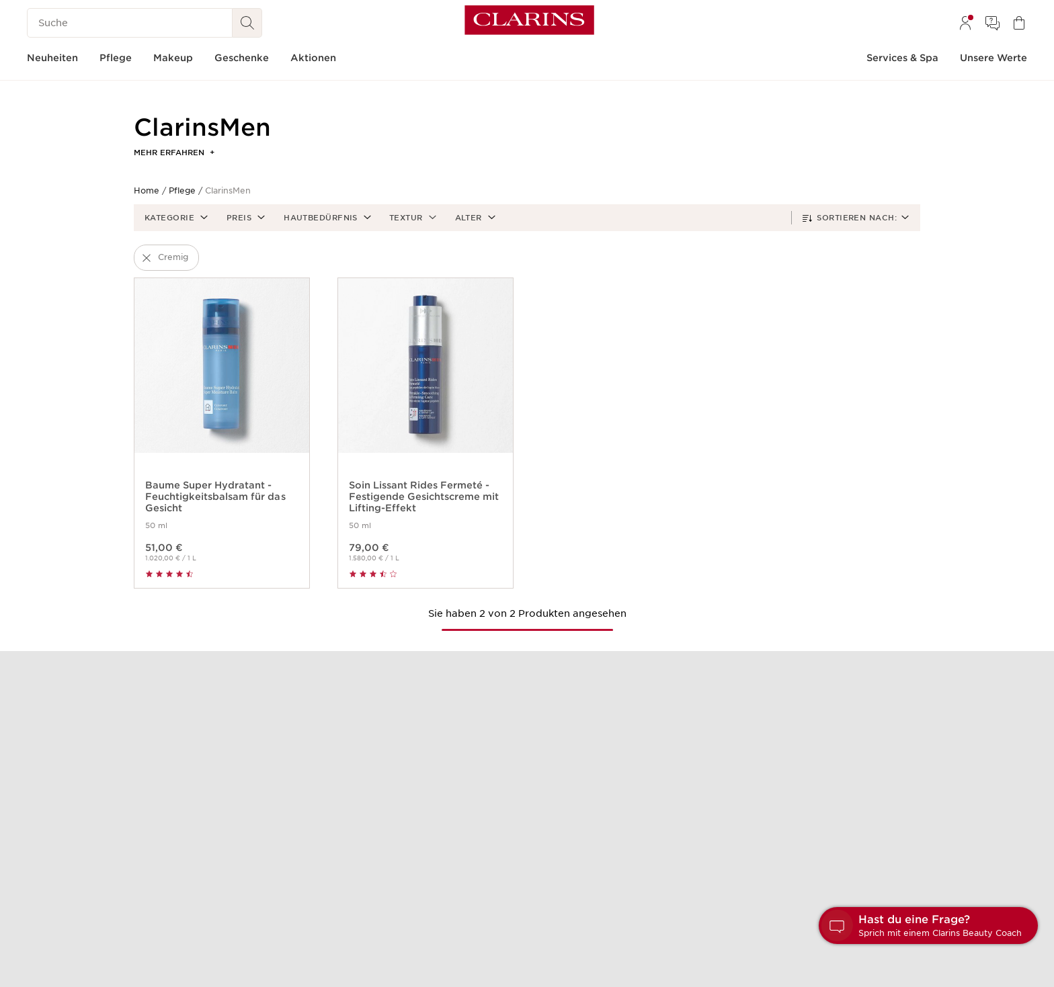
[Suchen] (247, 23)
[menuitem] (965, 23)
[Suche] (130, 23)
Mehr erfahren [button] (174, 152)
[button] (175, 217)
